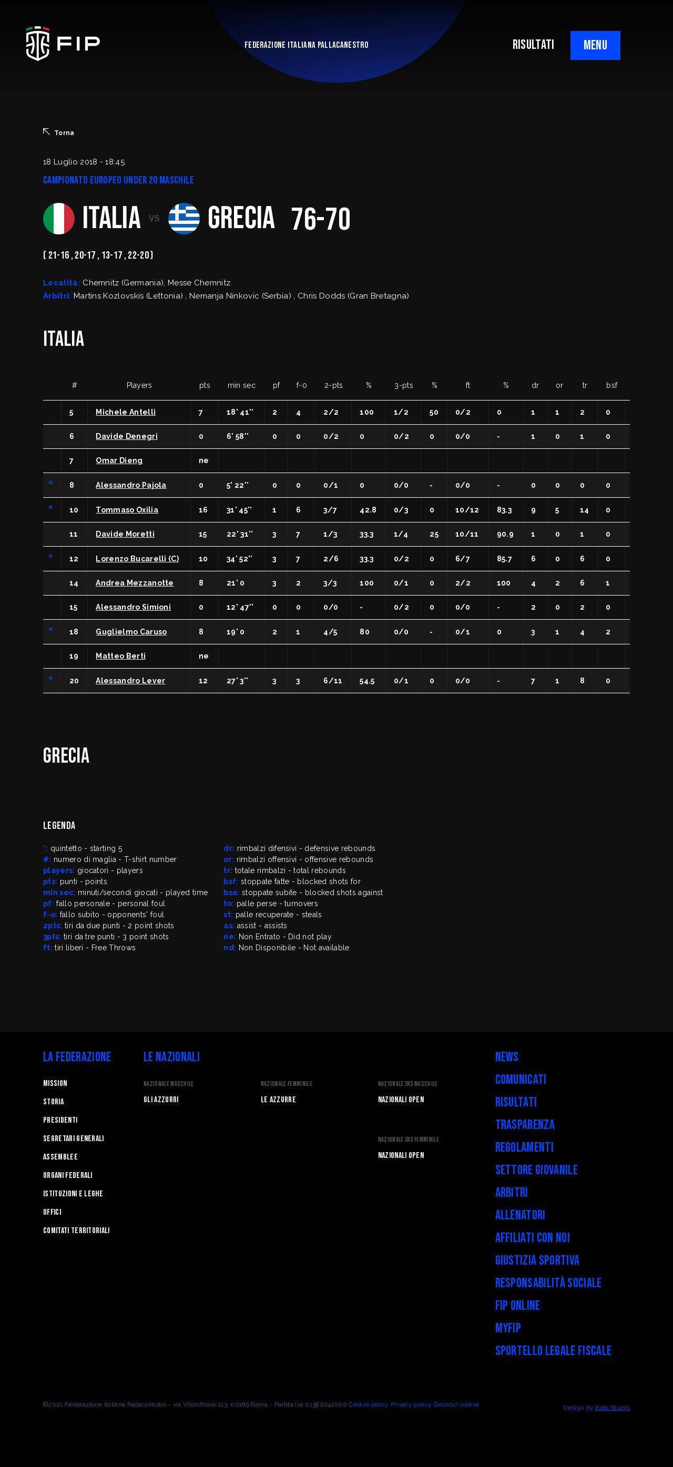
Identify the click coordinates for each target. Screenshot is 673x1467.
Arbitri (511, 1193)
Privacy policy (411, 1404)
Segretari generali (73, 1139)
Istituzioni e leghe (73, 1194)
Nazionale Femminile (286, 1084)
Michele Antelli (126, 412)
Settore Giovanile (536, 1170)
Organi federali (68, 1176)
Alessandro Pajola (131, 485)
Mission (55, 1084)
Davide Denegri (126, 436)
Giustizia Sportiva (537, 1261)
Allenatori (520, 1215)
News (507, 1057)
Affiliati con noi (532, 1238)
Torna (59, 132)
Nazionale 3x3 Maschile (408, 1084)
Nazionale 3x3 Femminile (408, 1140)
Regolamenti (524, 1148)
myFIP (508, 1328)
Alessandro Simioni (133, 607)
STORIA (53, 1102)
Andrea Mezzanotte (135, 583)
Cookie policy (369, 1404)
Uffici (52, 1212)
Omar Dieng (119, 460)
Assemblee (60, 1157)
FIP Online (518, 1306)
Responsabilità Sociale (548, 1283)
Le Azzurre (278, 1100)
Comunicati (521, 1080)
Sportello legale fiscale (553, 1351)
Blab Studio (612, 1407)
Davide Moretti (125, 534)
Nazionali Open (401, 1100)
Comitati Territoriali (76, 1231)
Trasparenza (525, 1125)
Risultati (516, 1102)
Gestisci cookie (457, 1404)
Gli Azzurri (161, 1100)
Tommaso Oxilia (127, 510)
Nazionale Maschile (169, 1084)
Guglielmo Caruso (131, 632)
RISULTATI (534, 45)
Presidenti (60, 1120)
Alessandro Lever (130, 680)
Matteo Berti (121, 656)
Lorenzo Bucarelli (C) (137, 559)
